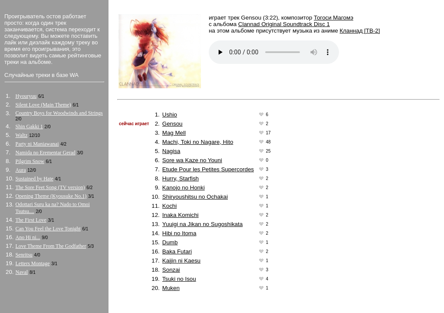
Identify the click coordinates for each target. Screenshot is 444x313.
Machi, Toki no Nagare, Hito (197, 142)
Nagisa (171, 151)
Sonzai (171, 269)
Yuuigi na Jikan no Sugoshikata (202, 224)
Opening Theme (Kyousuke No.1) (51, 196)
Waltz (22, 135)
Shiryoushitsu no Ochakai (195, 196)
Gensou (172, 123)
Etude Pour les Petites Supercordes (208, 169)
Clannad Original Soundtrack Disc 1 (284, 24)
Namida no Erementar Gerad (46, 153)
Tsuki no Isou (179, 279)
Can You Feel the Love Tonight (48, 229)
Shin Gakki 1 (29, 126)
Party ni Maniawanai (37, 144)
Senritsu (24, 255)
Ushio (169, 114)
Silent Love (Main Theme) (43, 105)
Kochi (169, 206)
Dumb (170, 242)
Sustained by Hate (34, 179)
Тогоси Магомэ (333, 17)
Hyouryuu (26, 96)
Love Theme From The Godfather (51, 246)
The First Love (31, 220)
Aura (21, 170)
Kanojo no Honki (183, 187)
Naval (22, 272)
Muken (171, 288)
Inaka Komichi (180, 215)
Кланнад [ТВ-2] (360, 30)
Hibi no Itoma (179, 233)
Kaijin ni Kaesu (181, 260)
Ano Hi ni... (28, 237)
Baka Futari (177, 251)
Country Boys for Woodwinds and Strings (59, 113)
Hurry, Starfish (180, 178)
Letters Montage (33, 263)
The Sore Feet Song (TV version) (50, 187)
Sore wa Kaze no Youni (192, 160)
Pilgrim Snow (30, 161)
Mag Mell (174, 133)
